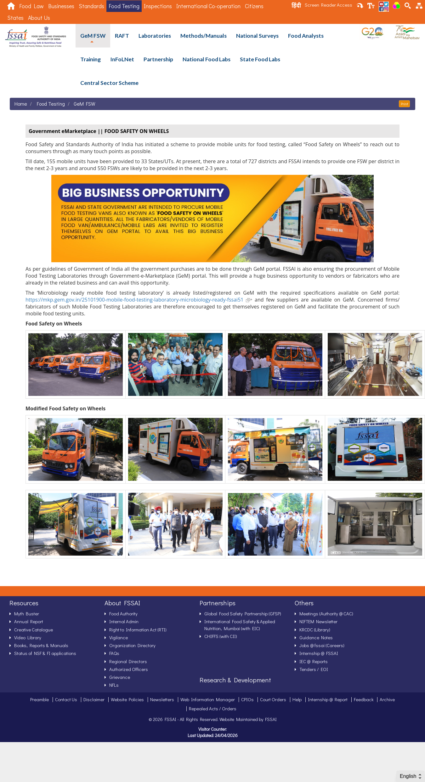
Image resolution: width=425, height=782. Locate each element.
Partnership (158, 59)
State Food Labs (260, 59)
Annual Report (28, 621)
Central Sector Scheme (109, 83)
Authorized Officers (128, 669)
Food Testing (124, 6)
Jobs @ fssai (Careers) (321, 645)
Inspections (158, 6)
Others (304, 602)
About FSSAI (122, 602)
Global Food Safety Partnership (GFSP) (242, 613)
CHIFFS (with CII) (220, 636)
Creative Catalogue (33, 629)
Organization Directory (132, 645)
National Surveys (257, 35)
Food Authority (123, 613)
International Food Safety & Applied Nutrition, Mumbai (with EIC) (239, 624)
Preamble (39, 699)
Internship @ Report (328, 699)
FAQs (114, 653)
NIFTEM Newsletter (318, 621)
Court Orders (273, 699)
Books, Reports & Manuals (41, 645)
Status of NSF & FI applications (45, 653)
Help (297, 699)
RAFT (122, 35)
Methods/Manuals (203, 35)
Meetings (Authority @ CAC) (326, 613)
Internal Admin (124, 621)
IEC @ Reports (313, 661)
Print (404, 103)
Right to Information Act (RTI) (138, 629)
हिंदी (296, 5)
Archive (387, 699)
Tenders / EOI (313, 669)
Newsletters (162, 699)
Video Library (27, 637)
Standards (91, 6)
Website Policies (127, 699)
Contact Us (66, 699)
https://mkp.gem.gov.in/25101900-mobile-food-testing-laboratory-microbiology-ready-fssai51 (139, 299)
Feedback (363, 699)
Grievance (119, 677)
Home (20, 103)
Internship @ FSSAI (318, 653)
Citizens (254, 6)
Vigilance (118, 637)
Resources (23, 602)
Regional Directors (128, 661)
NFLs (114, 685)
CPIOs (247, 699)
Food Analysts (306, 35)
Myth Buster (26, 613)
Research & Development (235, 679)
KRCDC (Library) (314, 629)
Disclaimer (94, 699)
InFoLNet (122, 59)
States (15, 17)
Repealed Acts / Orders (212, 708)
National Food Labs (206, 59)
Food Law (31, 6)
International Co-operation (208, 6)
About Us (39, 17)
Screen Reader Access (328, 5)
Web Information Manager (207, 699)
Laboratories (155, 35)
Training (90, 59)
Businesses (61, 6)
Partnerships (217, 602)
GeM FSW (92, 35)
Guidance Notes (316, 637)
